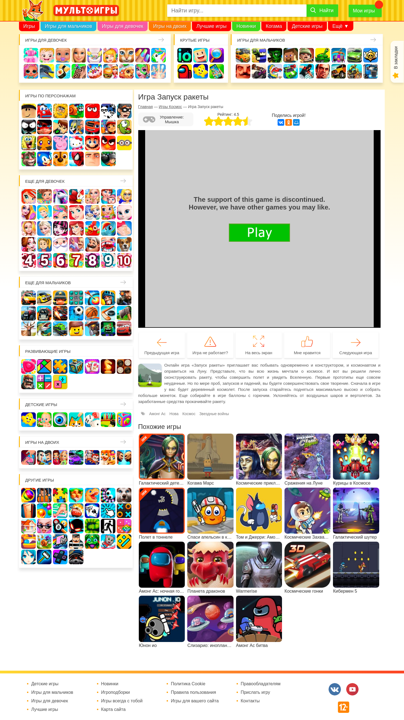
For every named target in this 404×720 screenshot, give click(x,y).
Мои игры (364, 11)
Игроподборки (115, 692)
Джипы (338, 71)
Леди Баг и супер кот (44, 127)
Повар (92, 244)
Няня (92, 196)
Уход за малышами (63, 55)
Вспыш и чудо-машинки (92, 127)
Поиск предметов (216, 55)
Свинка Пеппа (60, 143)
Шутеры (259, 71)
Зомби (275, 55)
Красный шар (92, 111)
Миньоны (124, 143)
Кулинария (63, 71)
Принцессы (44, 212)
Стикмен (28, 127)
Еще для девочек (45, 181)
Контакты (250, 701)
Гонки (243, 55)
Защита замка (338, 55)
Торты (94, 71)
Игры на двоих (169, 26)
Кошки (126, 55)
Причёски (28, 212)
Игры (29, 26)
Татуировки (79, 71)
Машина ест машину (275, 71)
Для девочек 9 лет (108, 260)
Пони (108, 228)
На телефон (216, 71)
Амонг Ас (184, 71)
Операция (158, 71)
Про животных (124, 244)
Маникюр (142, 55)
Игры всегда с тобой (122, 701)
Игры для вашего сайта (195, 701)
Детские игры (307, 26)
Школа (44, 196)
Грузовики (370, 71)
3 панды (108, 111)
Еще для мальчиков (48, 282)
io (184, 55)
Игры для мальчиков (68, 26)
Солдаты (306, 55)
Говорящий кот (28, 159)
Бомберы (108, 159)
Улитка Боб (76, 111)
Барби (79, 55)
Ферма (92, 228)
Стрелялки (259, 55)
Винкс (28, 196)
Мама (108, 196)
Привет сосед (243, 71)
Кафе (92, 212)
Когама (274, 26)
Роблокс (28, 111)
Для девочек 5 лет (44, 260)
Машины (354, 55)
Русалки (76, 228)
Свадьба (28, 228)
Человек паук (76, 159)
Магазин (108, 212)
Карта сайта (113, 709)
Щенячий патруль (60, 159)
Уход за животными (126, 71)
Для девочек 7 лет (76, 260)
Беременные (124, 228)
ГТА (322, 71)
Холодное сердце (44, 228)
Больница (124, 196)
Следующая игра (355, 352)
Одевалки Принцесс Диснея (28, 244)
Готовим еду (110, 71)
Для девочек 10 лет (124, 260)
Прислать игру (255, 692)
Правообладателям (261, 684)
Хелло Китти (76, 143)
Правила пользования (193, 692)
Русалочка (76, 212)
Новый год (60, 244)
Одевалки (31, 55)
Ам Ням (124, 127)
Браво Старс (370, 55)
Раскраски (76, 196)
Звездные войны (214, 414)
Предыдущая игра (161, 352)
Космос (188, 414)
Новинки (246, 26)
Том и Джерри (76, 127)
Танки (322, 55)
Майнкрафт (290, 55)
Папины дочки (44, 244)
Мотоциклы (354, 71)
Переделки (76, 244)
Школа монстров (60, 228)
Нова (173, 414)
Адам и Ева (60, 111)
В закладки (396, 57)
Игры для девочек (122, 26)
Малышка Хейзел (47, 55)
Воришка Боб (124, 111)
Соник (44, 159)
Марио (92, 143)
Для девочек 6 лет (60, 260)
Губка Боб (28, 143)
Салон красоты (142, 71)
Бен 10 (60, 127)
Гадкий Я (92, 159)
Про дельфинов (47, 71)
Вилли (44, 111)
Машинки (290, 71)
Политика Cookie (188, 684)
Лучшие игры (211, 26)
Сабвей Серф (108, 127)
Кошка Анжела (124, 212)
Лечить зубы (108, 244)
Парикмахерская (60, 212)
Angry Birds (108, 143)
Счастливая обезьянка (44, 143)
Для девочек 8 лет (92, 260)
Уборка (94, 55)
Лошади (60, 196)
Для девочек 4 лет (28, 260)
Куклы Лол (31, 71)
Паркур (306, 71)
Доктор (110, 55)
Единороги (158, 55)
